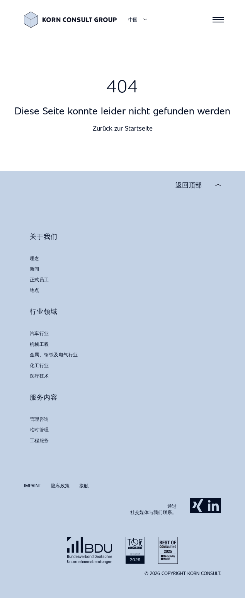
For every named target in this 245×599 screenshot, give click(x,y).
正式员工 (39, 279)
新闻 (34, 268)
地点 (34, 290)
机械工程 (39, 344)
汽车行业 (39, 333)
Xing (198, 505)
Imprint (32, 485)
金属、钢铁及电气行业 (54, 354)
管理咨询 (39, 419)
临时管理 (39, 429)
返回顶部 (188, 185)
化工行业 (39, 365)
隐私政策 (60, 485)
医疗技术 (39, 376)
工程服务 (39, 440)
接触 (83, 485)
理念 (34, 258)
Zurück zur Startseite (123, 128)
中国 (133, 19)
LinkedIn (213, 505)
